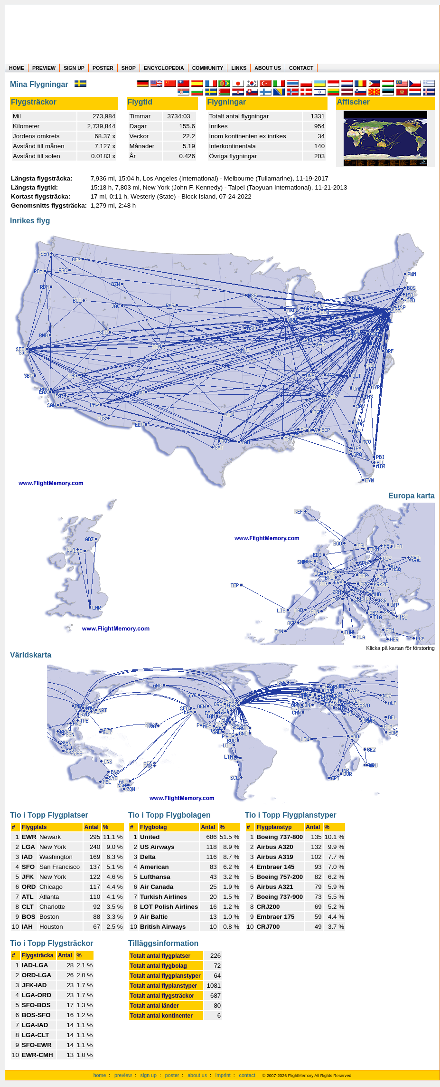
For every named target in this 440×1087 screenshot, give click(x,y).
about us (197, 1075)
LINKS (238, 68)
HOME (16, 68)
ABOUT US (267, 68)
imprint (223, 1075)
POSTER (103, 68)
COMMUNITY (208, 68)
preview (123, 1075)
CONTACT (301, 68)
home (100, 1075)
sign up (148, 1075)
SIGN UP (74, 68)
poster (172, 1075)
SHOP (129, 68)
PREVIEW (44, 68)
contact (247, 1075)
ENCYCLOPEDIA (164, 68)
